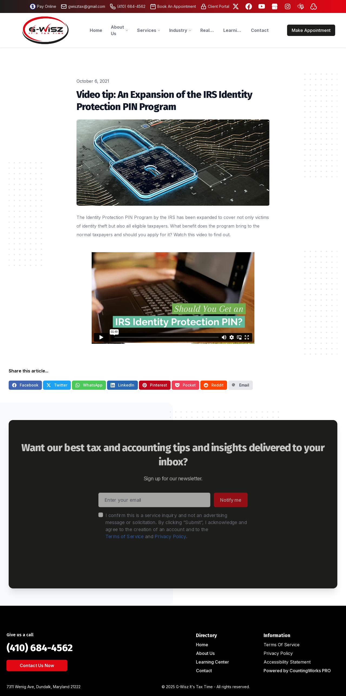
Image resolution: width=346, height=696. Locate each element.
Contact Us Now (37, 665)
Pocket (185, 385)
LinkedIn (122, 385)
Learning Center (212, 662)
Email (240, 385)
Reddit (214, 385)
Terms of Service (120, 537)
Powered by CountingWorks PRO (297, 670)
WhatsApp (88, 385)
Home (202, 644)
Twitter (56, 385)
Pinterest (154, 385)
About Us (205, 653)
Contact (204, 670)
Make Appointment (311, 30)
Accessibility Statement (287, 662)
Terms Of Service (282, 644)
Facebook (25, 385)
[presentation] (140, 560)
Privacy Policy (170, 537)
